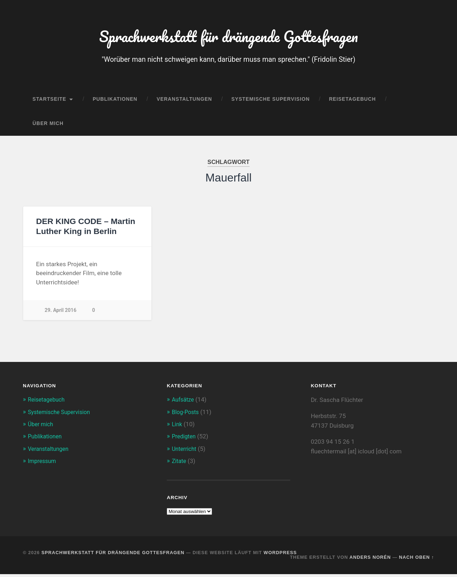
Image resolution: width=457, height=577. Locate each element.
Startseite (49, 102)
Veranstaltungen (184, 102)
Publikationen (115, 102)
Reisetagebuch (352, 102)
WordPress (280, 555)
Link (177, 427)
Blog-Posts (186, 414)
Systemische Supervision (270, 102)
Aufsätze (184, 402)
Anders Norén (370, 560)
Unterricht (185, 451)
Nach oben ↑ (416, 560)
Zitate (179, 463)
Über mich (48, 126)
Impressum (43, 463)
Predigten (185, 439)
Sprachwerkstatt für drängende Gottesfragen (228, 37)
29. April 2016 (61, 313)
